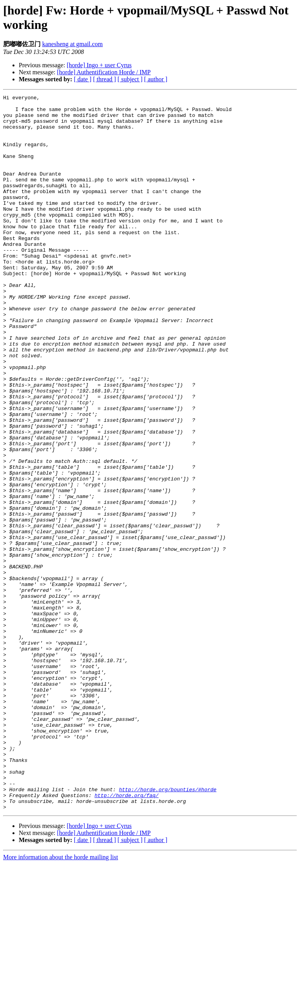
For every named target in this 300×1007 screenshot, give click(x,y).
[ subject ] (130, 79)
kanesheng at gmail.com (72, 44)
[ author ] (156, 79)
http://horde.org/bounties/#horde (167, 928)
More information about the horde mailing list (60, 1000)
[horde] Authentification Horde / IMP (104, 72)
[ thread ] (104, 79)
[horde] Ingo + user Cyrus (99, 65)
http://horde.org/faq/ (127, 935)
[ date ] (82, 79)
